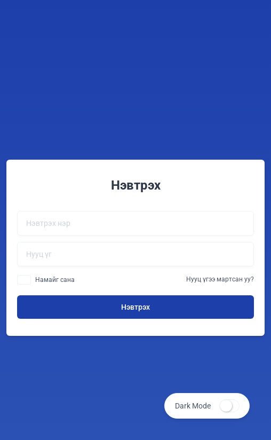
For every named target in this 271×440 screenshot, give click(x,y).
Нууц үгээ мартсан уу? (220, 279)
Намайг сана (55, 280)
